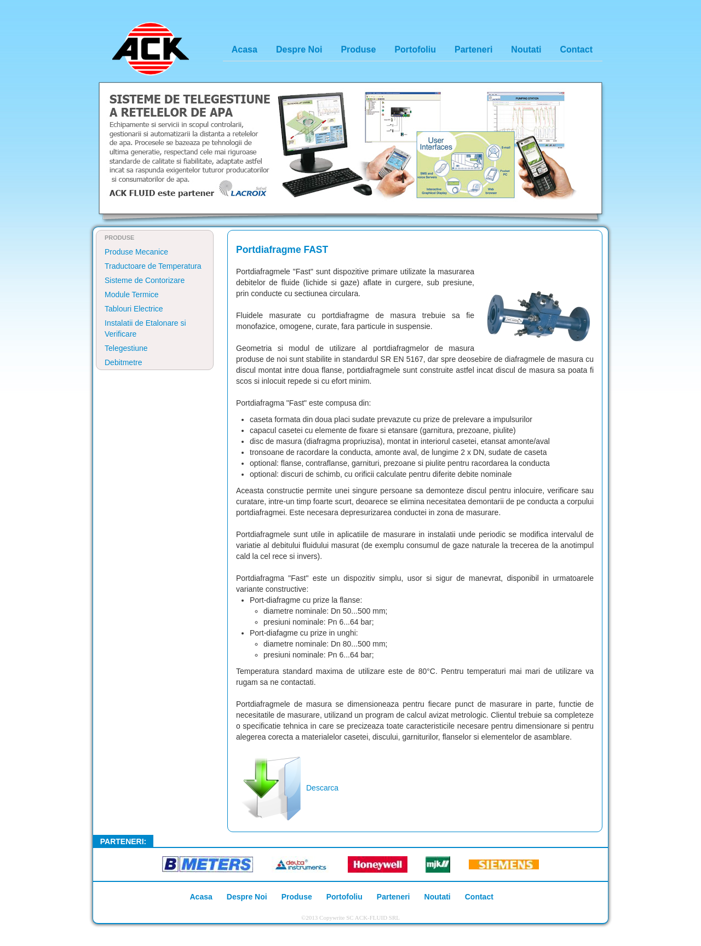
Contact (576, 49)
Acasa (244, 49)
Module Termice (132, 294)
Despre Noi (299, 49)
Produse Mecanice (136, 251)
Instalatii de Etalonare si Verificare (145, 328)
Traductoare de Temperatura (153, 266)
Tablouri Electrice (134, 308)
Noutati (526, 49)
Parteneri (473, 49)
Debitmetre (123, 362)
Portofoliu (415, 49)
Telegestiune (126, 348)
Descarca (287, 787)
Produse (358, 49)
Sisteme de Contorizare (145, 280)
